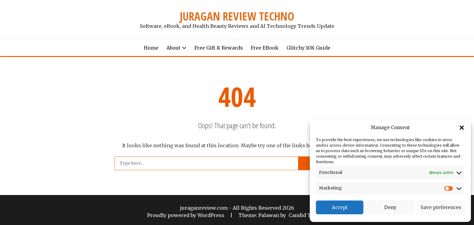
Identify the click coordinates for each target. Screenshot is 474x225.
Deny (390, 207)
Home (151, 48)
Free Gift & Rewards (218, 48)
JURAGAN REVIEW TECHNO (237, 16)
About (173, 48)
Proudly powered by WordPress (186, 215)
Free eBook (265, 48)
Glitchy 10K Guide (308, 48)
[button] (462, 128)
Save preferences (441, 207)
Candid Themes (308, 215)
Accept (340, 207)
